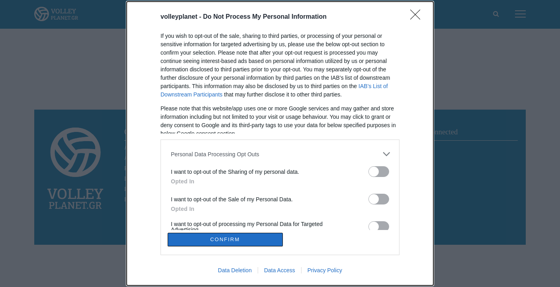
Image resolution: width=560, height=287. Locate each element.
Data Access (279, 270)
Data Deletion (235, 270)
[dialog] (280, 143)
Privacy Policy (324, 270)
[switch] (378, 171)
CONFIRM (225, 239)
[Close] (417, 17)
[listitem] (280, 154)
